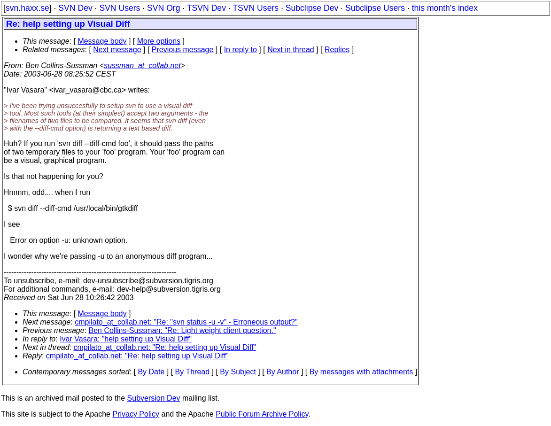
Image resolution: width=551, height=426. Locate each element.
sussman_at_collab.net (142, 66)
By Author (282, 372)
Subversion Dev (153, 398)
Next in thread (290, 50)
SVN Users (119, 8)
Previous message (183, 50)
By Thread (192, 372)
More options (159, 41)
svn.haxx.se (27, 8)
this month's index (445, 8)
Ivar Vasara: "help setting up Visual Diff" (126, 339)
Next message (117, 50)
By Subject (238, 372)
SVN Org (163, 8)
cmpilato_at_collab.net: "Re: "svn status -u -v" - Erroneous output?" (186, 322)
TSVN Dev (206, 8)
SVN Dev (75, 8)
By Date (151, 372)
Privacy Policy (135, 414)
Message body (102, 41)
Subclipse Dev (312, 8)
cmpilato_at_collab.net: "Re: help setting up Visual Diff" (165, 347)
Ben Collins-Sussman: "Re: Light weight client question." (182, 330)
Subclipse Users (375, 8)
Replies (337, 50)
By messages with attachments (361, 372)
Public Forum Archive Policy (262, 414)
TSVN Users (256, 8)
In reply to (240, 50)
